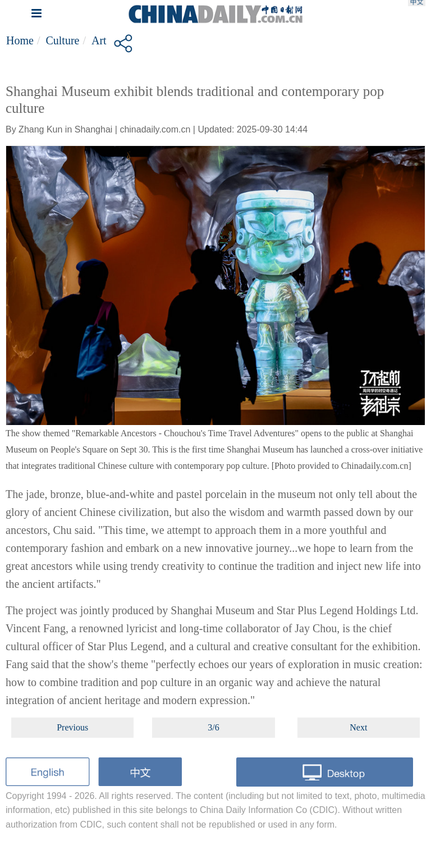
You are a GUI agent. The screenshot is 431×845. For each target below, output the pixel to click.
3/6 (213, 727)
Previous (72, 727)
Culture (62, 40)
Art (99, 40)
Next (358, 727)
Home (20, 40)
